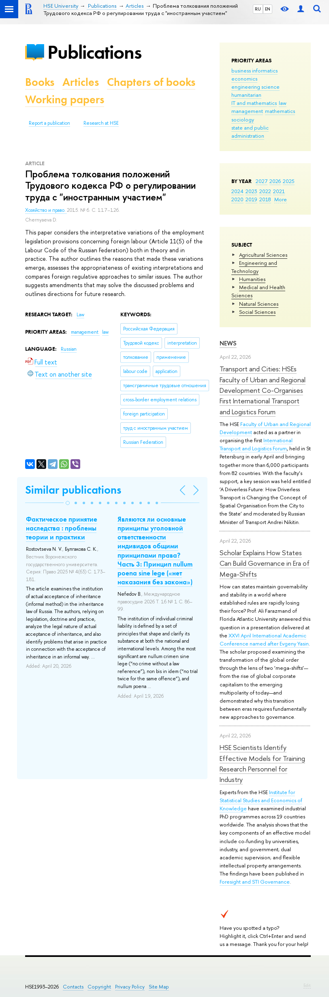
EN (267, 9)
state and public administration (250, 131)
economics (244, 78)
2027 (261, 181)
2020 (237, 199)
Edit (307, 985)
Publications (94, 52)
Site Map (159, 986)
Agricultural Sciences (263, 254)
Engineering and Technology (254, 267)
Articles (80, 82)
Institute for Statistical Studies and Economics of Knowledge (261, 800)
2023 (251, 191)
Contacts (73, 986)
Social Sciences (257, 311)
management (247, 111)
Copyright (99, 986)
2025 (289, 181)
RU (258, 9)
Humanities (252, 279)
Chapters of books (151, 82)
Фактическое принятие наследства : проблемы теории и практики (61, 528)
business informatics (254, 70)
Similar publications (73, 490)
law (282, 103)
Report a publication (49, 123)
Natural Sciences (258, 303)
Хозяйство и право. (46, 210)
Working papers (64, 99)
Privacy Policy (130, 986)
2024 (237, 191)
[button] (68, 503)
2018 (265, 199)
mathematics (280, 111)
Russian (69, 349)
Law (80, 314)
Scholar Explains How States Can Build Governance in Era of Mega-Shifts (265, 563)
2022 (265, 191)
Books (39, 82)
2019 (251, 199)
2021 (279, 191)
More (280, 199)
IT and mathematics (254, 103)
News (228, 343)
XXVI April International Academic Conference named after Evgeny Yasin (264, 639)
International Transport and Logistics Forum (256, 444)
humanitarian (246, 94)
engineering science (255, 86)
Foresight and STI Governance (255, 881)
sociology (242, 119)
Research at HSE (101, 123)
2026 (275, 181)
